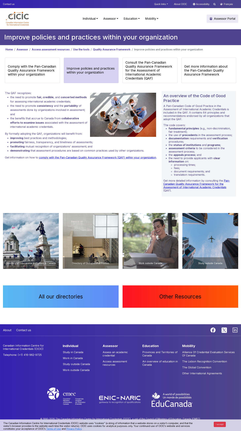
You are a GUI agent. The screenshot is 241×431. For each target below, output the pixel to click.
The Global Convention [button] (196, 367)
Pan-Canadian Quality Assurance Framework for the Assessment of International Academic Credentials (196, 184)
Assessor (22, 49)
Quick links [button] (160, 4)
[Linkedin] (235, 330)
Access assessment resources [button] (115, 363)
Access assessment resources (51, 49)
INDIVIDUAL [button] (70, 346)
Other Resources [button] (180, 296)
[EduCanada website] (171, 399)
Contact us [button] (9, 4)
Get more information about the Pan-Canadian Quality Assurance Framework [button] (206, 70)
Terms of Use (53, 428)
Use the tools (81, 49)
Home (9, 49)
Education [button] (130, 18)
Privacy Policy (74, 428)
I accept (220, 424)
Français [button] (228, 4)
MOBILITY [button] (188, 346)
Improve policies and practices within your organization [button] (91, 70)
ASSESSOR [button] (110, 346)
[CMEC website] (70, 399)
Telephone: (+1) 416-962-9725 (22, 354)
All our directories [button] (61, 296)
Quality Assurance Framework (111, 49)
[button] (17, 19)
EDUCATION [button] (150, 346)
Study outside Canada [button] (76, 364)
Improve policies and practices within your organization (168, 49)
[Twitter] (224, 330)
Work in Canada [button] (73, 358)
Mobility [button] (150, 18)
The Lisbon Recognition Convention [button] (204, 361)
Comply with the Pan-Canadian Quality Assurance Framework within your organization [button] (32, 70)
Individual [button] (89, 18)
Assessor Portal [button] (224, 18)
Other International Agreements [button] (202, 373)
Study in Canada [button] (73, 352)
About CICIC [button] (180, 4)
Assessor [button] (109, 18)
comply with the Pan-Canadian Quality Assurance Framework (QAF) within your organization (97, 157)
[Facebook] (213, 330)
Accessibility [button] (203, 4)
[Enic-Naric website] (120, 399)
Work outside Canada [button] (76, 370)
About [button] (7, 330)
